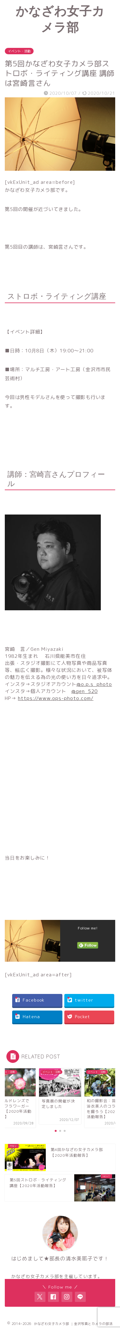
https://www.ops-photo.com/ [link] (55, 698)
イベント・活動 (19, 51)
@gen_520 (84, 691)
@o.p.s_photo (94, 684)
